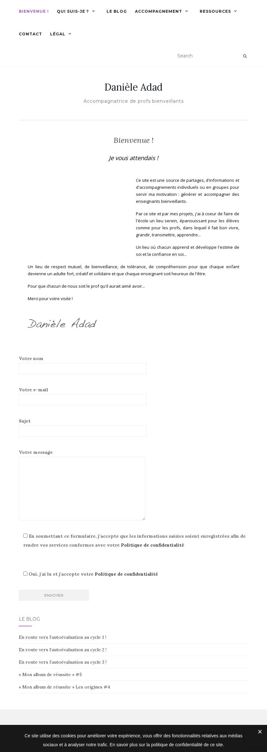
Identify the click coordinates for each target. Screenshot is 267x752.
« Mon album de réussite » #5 (50, 674)
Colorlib (174, 732)
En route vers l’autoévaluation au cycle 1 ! (62, 637)
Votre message (82, 484)
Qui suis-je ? (73, 11)
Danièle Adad (133, 87)
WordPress (217, 732)
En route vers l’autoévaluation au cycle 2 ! (63, 649)
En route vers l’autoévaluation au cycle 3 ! (63, 662)
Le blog (117, 11)
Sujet (82, 427)
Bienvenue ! (34, 11)
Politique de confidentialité (152, 545)
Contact (30, 34)
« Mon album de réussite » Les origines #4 (64, 687)
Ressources (215, 11)
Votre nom (82, 365)
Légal (57, 34)
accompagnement (158, 11)
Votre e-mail (82, 396)
